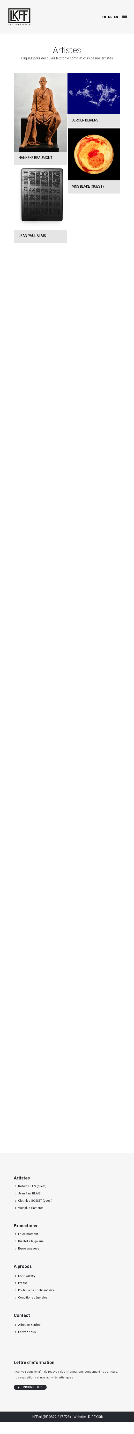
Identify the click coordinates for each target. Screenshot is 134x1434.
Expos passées (28, 1248)
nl (110, 17)
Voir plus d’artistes (31, 1208)
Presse (23, 1283)
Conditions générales (32, 1297)
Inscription (30, 1387)
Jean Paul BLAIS (29, 1193)
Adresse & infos (29, 1325)
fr (104, 17)
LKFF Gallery (26, 1276)
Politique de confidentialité (36, 1290)
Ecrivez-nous (27, 1332)
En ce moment (28, 1234)
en (116, 17)
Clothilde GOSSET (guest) (35, 1200)
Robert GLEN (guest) (32, 1186)
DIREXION (96, 1417)
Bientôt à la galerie (31, 1241)
